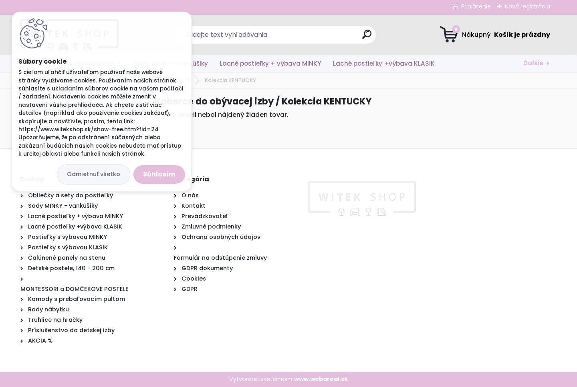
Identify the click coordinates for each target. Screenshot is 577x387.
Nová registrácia (527, 6)
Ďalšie (533, 63)
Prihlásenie (476, 6)
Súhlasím (159, 174)
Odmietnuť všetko (93, 174)
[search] (366, 37)
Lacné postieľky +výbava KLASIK (384, 63)
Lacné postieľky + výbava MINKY (270, 63)
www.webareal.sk (321, 379)
